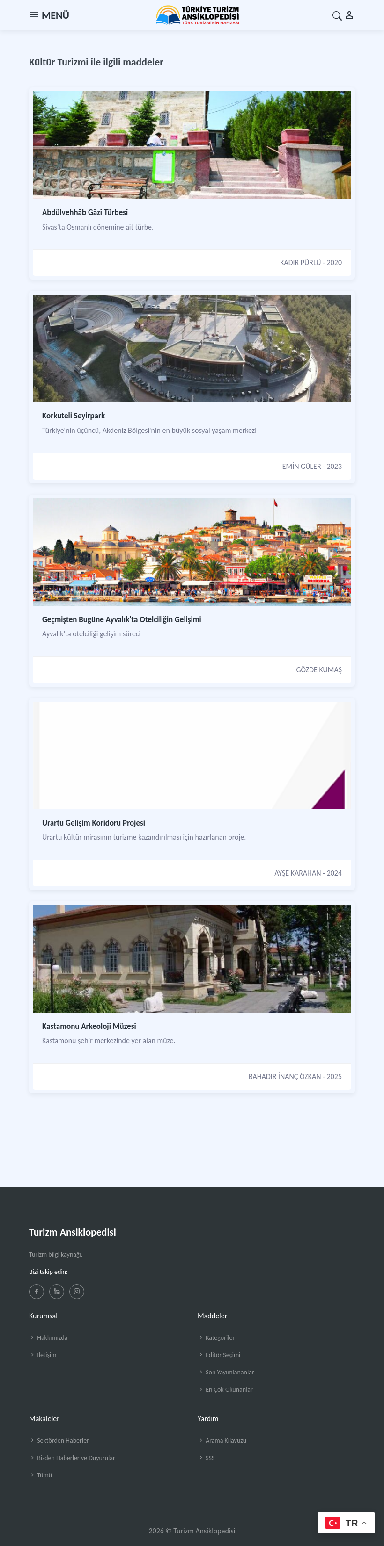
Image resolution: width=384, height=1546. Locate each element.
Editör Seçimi (219, 1355)
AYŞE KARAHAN (297, 873)
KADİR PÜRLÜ (300, 262)
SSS (206, 1458)
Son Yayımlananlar (226, 1372)
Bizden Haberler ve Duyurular (72, 1458)
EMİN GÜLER (301, 466)
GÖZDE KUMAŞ (319, 669)
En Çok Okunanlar (225, 1390)
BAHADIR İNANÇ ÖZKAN (285, 1076)
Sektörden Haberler (59, 1441)
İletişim (42, 1355)
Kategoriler (216, 1338)
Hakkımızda (48, 1338)
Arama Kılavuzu (222, 1441)
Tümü (40, 1475)
